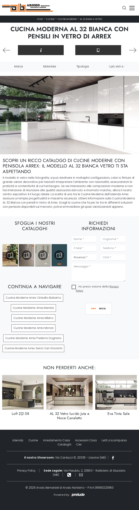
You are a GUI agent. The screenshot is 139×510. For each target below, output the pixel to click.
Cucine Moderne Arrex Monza (33, 328)
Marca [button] (18, 66)
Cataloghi (64, 444)
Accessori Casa (86, 440)
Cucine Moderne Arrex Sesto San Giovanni (33, 348)
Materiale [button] (49, 66)
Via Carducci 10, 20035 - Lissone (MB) (65, 457)
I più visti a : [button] (117, 66)
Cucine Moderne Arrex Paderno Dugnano (33, 338)
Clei (78, 444)
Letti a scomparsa (114, 440)
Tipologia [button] (82, 66)
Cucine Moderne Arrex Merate (33, 308)
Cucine (50, 19)
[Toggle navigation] (132, 7)
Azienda (17, 440)
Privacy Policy (26, 470)
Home (40, 19)
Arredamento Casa (56, 440)
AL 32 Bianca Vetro (91, 19)
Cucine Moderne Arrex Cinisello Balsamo (33, 298)
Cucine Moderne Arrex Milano (33, 318)
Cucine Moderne (67, 19)
